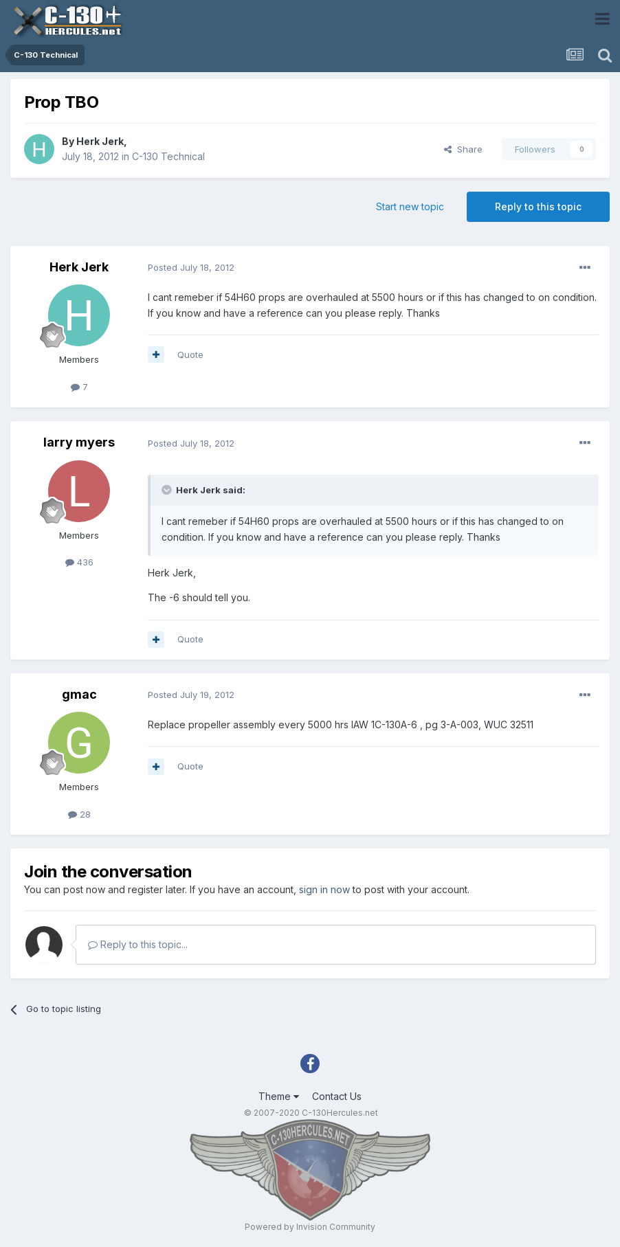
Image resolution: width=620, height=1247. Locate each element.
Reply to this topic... (138, 944)
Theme (278, 1096)
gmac (79, 694)
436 (79, 562)
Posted (191, 267)
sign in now (324, 889)
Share (463, 149)
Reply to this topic (538, 206)
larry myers (79, 442)
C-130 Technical (168, 156)
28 (79, 814)
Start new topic (410, 206)
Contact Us (337, 1096)
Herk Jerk (100, 141)
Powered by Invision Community (310, 1227)
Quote (190, 354)
